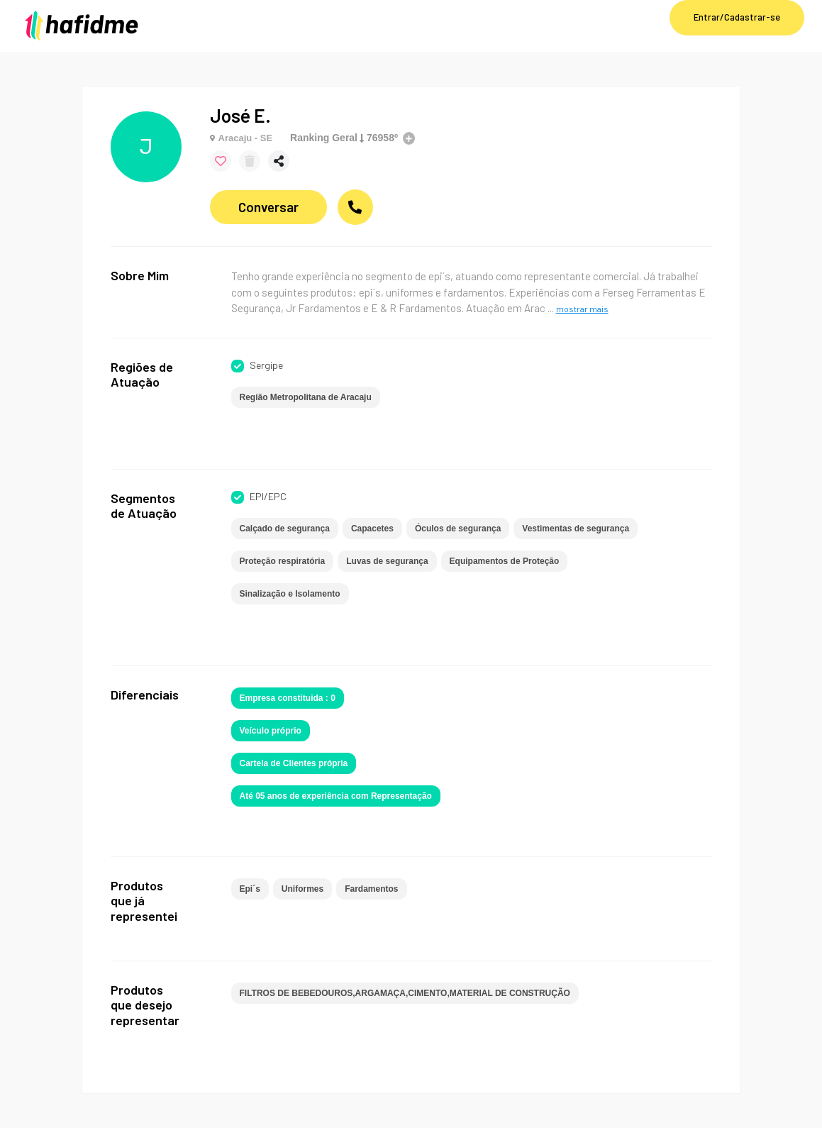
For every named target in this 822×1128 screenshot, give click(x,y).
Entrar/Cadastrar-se (737, 17)
